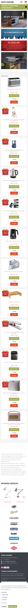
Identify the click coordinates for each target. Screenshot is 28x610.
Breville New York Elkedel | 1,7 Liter (14, 241)
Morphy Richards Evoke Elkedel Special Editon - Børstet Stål (14, 181)
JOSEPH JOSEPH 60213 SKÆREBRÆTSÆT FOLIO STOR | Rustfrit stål (14, 393)
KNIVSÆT (13, 59)
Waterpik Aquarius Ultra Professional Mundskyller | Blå (14, 151)
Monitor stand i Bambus (14, 301)
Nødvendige (4, 592)
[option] (7, 495)
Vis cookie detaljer (4, 602)
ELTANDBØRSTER (14, 32)
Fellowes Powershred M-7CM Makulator (14, 362)
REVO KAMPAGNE (14, 17)
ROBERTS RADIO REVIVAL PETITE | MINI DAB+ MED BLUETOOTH (14, 211)
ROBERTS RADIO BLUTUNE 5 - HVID (14, 89)
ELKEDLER (14, 43)
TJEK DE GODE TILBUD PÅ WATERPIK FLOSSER (14, 35)
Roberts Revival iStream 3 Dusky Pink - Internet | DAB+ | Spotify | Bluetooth (14, 424)
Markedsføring (5, 594)
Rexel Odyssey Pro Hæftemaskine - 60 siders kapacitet (14, 333)
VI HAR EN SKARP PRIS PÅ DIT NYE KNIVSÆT (14, 62)
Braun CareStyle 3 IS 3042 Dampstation (14, 271)
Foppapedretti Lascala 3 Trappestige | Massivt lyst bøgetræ (14, 120)
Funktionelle (4, 597)
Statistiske (4, 599)
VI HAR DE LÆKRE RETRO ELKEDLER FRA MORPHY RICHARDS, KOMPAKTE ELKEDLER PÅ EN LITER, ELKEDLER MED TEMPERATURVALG (14, 47)
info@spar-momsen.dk (10, 561)
